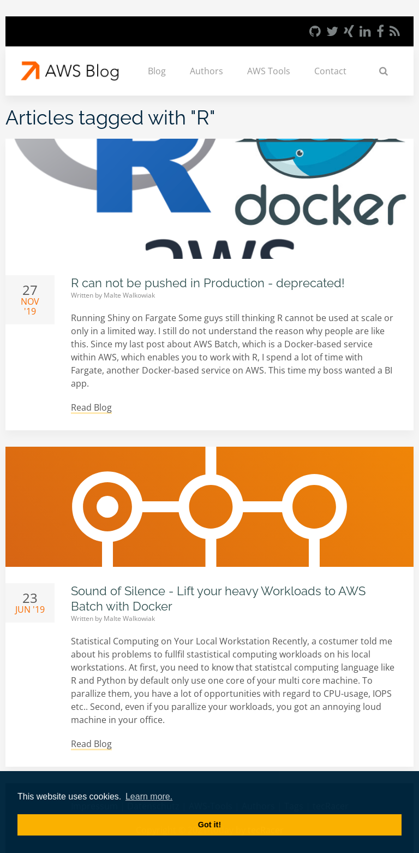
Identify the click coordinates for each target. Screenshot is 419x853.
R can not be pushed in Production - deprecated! (208, 283)
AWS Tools (268, 71)
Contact (330, 71)
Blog (157, 71)
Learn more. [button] (148, 796)
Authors (206, 71)
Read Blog (91, 407)
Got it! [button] (209, 824)
